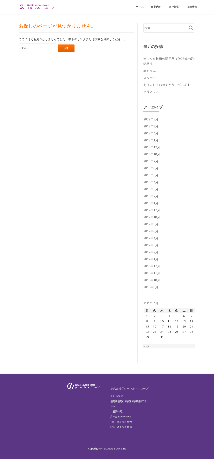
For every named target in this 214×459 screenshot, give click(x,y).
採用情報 (191, 6)
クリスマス (151, 92)
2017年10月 (151, 217)
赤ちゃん (149, 71)
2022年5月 (150, 119)
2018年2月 (150, 196)
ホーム (140, 6)
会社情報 (174, 6)
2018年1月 (150, 203)
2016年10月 (151, 280)
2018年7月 (150, 161)
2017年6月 (150, 231)
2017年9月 (150, 224)
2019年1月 (150, 140)
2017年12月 (151, 210)
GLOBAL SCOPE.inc (114, 448)
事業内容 (156, 6)
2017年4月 (150, 238)
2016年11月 (151, 273)
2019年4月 (150, 133)
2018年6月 (150, 168)
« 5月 (146, 346)
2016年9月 (150, 287)
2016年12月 (151, 266)
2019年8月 (150, 126)
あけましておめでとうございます (166, 85)
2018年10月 (151, 154)
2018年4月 (150, 182)
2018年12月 (151, 147)
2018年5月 (150, 175)
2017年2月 (150, 252)
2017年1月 (150, 259)
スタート (149, 78)
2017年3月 (150, 245)
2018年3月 (150, 189)
